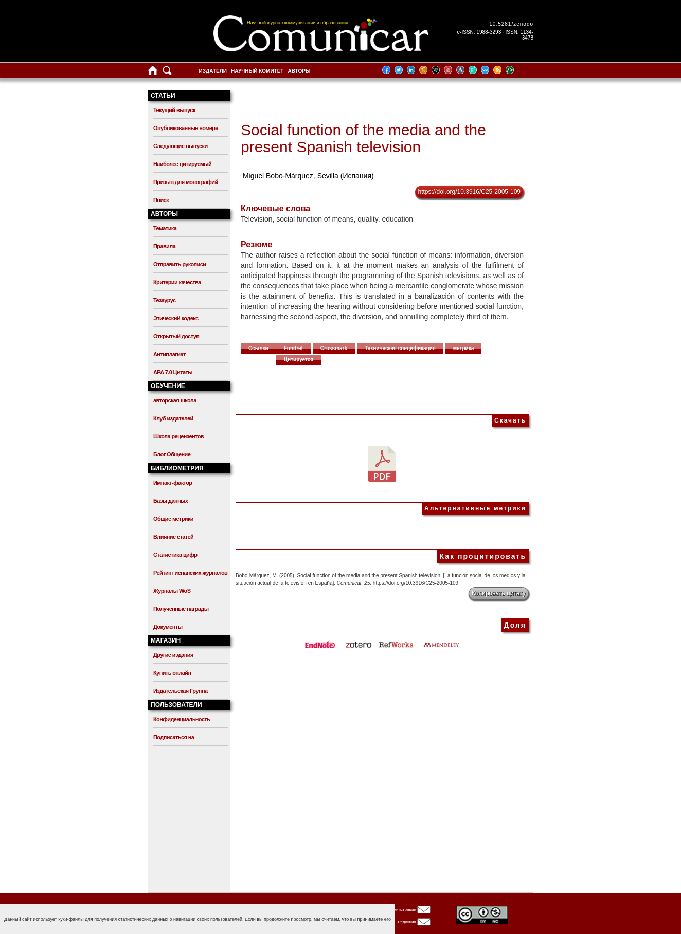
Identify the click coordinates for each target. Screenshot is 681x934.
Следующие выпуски (180, 146)
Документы (167, 627)
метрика (463, 348)
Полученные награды (180, 609)
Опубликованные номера (185, 128)
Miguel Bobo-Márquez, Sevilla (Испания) (308, 176)
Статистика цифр (175, 555)
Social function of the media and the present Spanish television (363, 138)
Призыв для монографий (185, 182)
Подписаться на (173, 737)
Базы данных (170, 501)
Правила (164, 246)
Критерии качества (177, 282)
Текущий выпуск (174, 110)
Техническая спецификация (400, 348)
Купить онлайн (172, 673)
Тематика (164, 228)
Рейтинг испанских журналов (190, 573)
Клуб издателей (173, 418)
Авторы (299, 71)
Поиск (161, 200)
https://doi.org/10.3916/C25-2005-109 (469, 191)
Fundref (293, 348)
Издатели (213, 71)
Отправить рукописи (179, 264)
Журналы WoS (171, 591)
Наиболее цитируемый (182, 164)
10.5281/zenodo (511, 24)
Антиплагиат (169, 354)
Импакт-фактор (172, 483)
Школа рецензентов (178, 436)
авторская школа (174, 400)
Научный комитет (257, 71)
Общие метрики (173, 519)
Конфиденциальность (181, 719)
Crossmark (333, 348)
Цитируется (299, 359)
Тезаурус (164, 300)
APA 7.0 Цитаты (172, 372)
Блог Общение (171, 454)
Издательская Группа (180, 691)
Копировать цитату (499, 593)
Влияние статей (173, 537)
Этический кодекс (175, 318)
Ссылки (258, 348)
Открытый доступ (176, 336)
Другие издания (173, 655)
